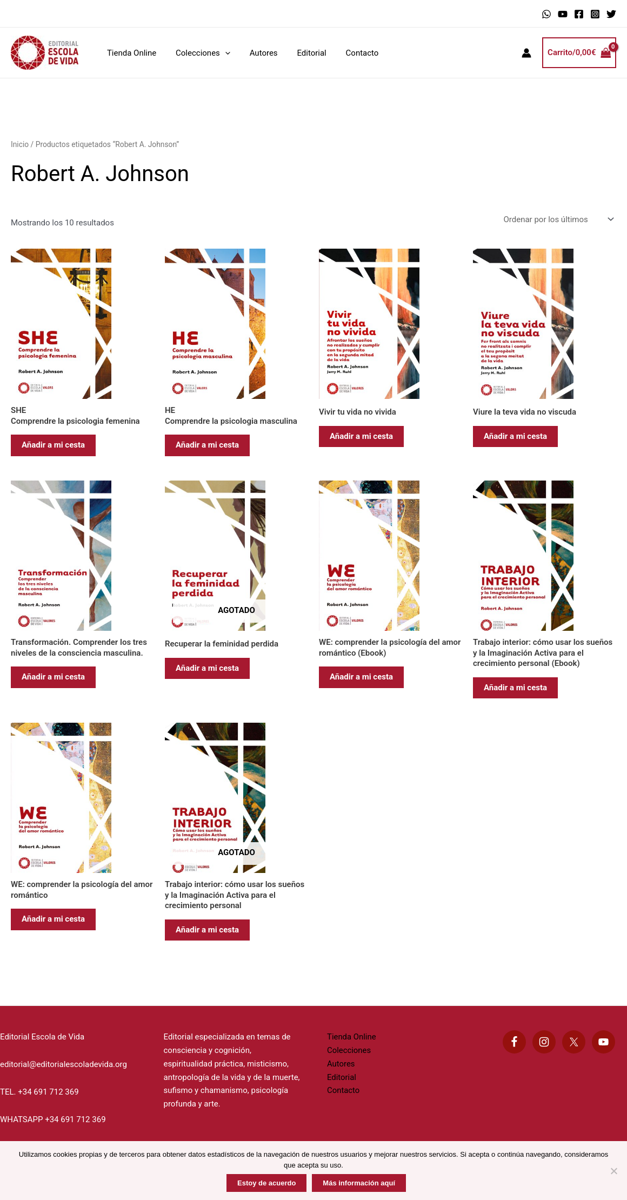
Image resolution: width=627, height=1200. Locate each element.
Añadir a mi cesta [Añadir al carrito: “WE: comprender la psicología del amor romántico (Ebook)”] (361, 677)
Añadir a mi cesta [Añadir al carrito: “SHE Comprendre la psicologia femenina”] (53, 445)
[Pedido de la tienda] (557, 220)
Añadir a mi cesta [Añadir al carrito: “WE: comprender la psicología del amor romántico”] (53, 919)
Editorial (300, 53)
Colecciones (198, 53)
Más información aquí (359, 1183)
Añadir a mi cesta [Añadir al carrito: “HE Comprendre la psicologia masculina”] (207, 445)
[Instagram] (595, 14)
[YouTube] (563, 14)
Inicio (20, 144)
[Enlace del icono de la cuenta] (526, 53)
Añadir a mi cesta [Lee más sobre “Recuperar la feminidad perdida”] (207, 668)
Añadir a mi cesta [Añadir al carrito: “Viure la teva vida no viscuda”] (515, 436)
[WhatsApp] (546, 14)
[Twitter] (611, 14)
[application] (220, 53)
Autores (256, 53)
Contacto (347, 53)
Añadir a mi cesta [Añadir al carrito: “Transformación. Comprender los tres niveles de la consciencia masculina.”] (53, 677)
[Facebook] (579, 14)
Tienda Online (130, 53)
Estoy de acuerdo (266, 1183)
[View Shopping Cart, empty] (579, 52)
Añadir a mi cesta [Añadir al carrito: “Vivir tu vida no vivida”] (361, 436)
